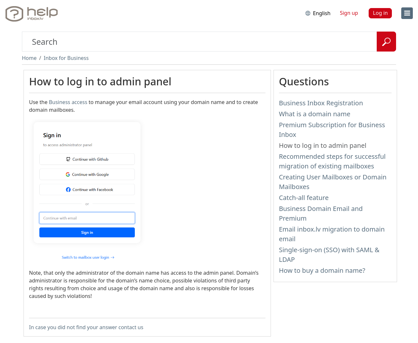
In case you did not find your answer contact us (86, 327)
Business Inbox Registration (321, 103)
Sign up (349, 12)
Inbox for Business (66, 58)
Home (29, 58)
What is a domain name (315, 114)
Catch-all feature (304, 197)
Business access (68, 102)
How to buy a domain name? (322, 270)
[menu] (407, 13)
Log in (380, 12)
